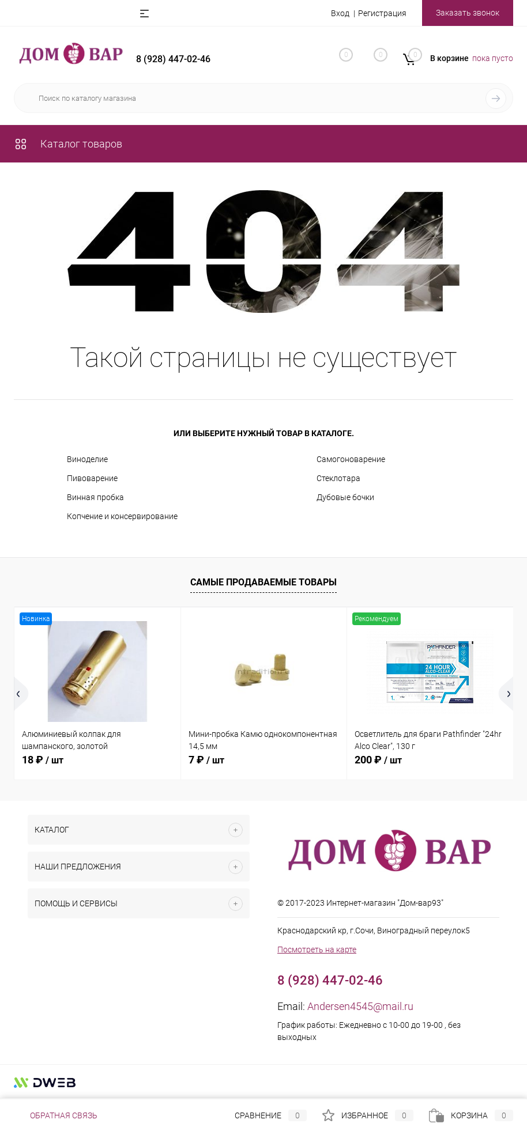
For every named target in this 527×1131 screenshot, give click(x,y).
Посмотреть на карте (316, 949)
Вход (340, 13)
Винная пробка (95, 497)
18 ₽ (42, 760)
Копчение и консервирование (122, 516)
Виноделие (87, 459)
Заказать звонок (467, 12)
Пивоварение (92, 478)
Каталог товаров (68, 144)
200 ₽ (378, 760)
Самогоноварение (351, 459)
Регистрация (382, 13)
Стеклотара (338, 478)
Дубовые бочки (345, 497)
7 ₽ (206, 760)
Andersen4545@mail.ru (360, 1006)
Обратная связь (55, 1115)
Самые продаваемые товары (263, 582)
